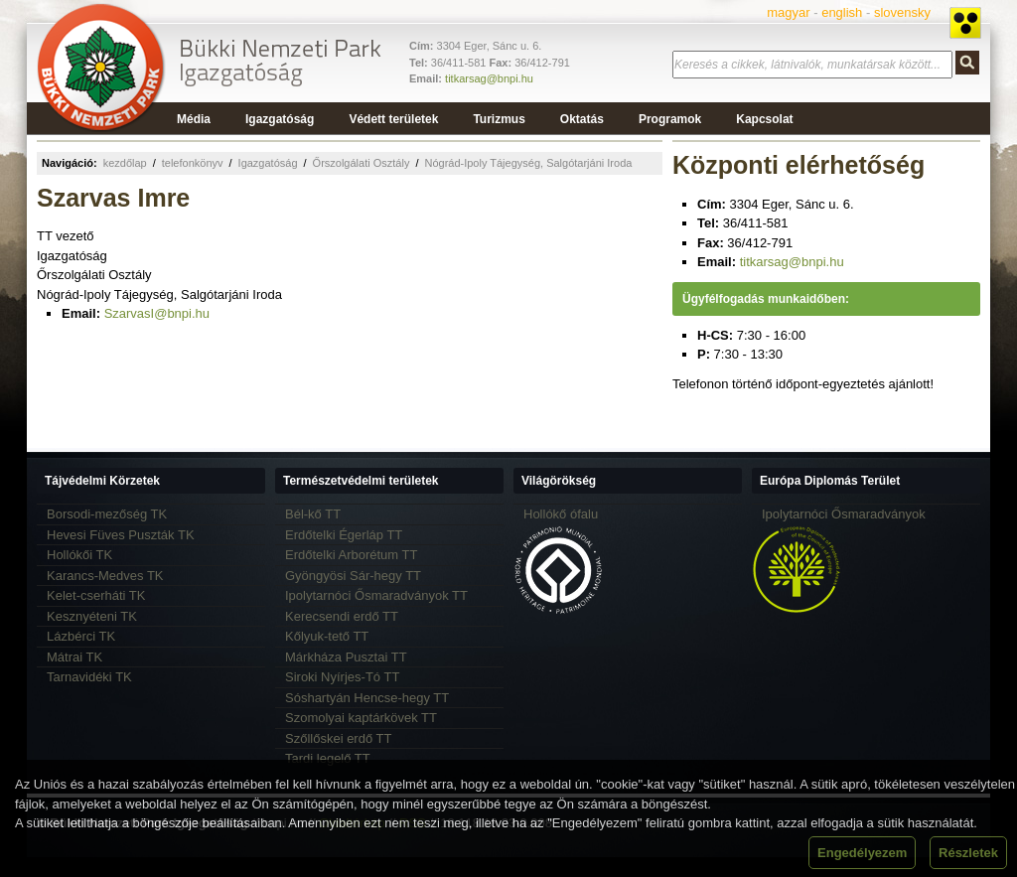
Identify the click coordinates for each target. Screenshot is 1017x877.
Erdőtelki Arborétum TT (351, 554)
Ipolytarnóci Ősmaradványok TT (376, 595)
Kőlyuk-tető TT (326, 636)
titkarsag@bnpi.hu (489, 78)
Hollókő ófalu (560, 514)
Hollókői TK (79, 554)
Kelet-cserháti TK (96, 595)
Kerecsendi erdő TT (341, 616)
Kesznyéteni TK (92, 616)
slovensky (902, 12)
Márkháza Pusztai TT (346, 657)
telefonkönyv (192, 163)
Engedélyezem (862, 852)
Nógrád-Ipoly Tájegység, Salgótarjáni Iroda (528, 163)
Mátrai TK (74, 657)
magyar (788, 12)
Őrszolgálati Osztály (361, 163)
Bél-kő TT (313, 514)
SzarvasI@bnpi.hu (157, 313)
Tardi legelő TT (327, 758)
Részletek (968, 852)
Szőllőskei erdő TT (338, 738)
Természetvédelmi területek (361, 481)
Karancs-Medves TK (105, 575)
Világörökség (558, 481)
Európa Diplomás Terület (830, 481)
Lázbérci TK (81, 636)
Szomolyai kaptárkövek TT (361, 717)
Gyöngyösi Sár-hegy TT (353, 575)
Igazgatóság (268, 163)
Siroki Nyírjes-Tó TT (342, 676)
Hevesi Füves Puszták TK (121, 534)
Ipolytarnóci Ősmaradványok (844, 514)
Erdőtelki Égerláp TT (343, 534)
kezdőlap (125, 163)
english (841, 12)
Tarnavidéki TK (89, 676)
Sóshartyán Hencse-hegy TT (367, 697)
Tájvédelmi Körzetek (102, 481)
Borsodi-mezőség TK (107, 514)
